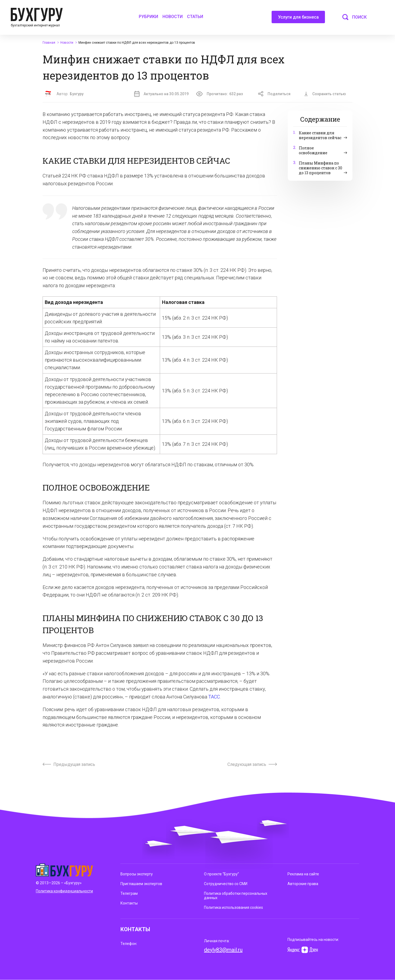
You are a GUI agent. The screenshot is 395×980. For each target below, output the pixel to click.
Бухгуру (77, 94)
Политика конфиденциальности (64, 891)
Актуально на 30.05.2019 (161, 94)
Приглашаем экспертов (141, 884)
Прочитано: (219, 94)
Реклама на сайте (303, 874)
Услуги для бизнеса (298, 19)
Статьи (195, 16)
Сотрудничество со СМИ (225, 884)
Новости (172, 16)
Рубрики (148, 16)
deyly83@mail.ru (223, 949)
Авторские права (302, 884)
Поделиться (274, 94)
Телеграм (129, 893)
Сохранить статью (325, 94)
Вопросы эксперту (136, 874)
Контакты (129, 903)
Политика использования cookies (233, 907)
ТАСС (214, 697)
